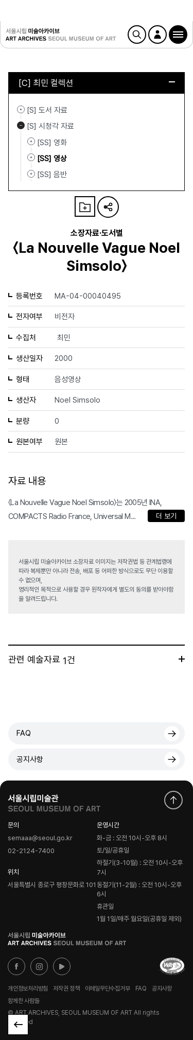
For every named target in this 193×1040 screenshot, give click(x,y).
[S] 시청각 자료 (20, 125)
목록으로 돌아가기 (18, 1024)
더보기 (182, 659)
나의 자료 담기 (85, 206)
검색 (137, 34)
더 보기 (166, 516)
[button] (178, 34)
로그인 (157, 34)
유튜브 (62, 966)
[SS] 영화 (31, 141)
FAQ (23, 733)
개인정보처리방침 (28, 988)
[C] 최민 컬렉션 (97, 83)
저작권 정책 (66, 988)
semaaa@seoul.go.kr (40, 838)
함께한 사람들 (23, 1000)
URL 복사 (108, 207)
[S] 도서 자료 (20, 109)
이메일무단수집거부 (107, 988)
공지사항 (29, 759)
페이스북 (16, 966)
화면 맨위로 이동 (173, 800)
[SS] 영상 (31, 157)
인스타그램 (39, 966)
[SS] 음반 (31, 173)
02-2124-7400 (31, 851)
